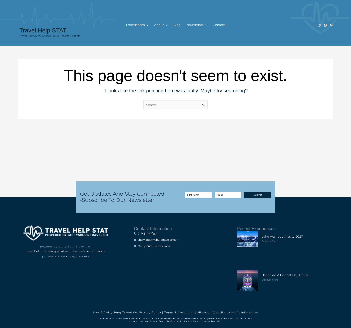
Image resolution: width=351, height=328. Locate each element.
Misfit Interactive (244, 312)
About (161, 25)
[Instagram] (319, 25)
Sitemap (203, 312)
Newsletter (196, 25)
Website (219, 312)
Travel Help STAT (43, 30)
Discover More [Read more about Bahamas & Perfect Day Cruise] (270, 279)
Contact (218, 25)
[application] (147, 25)
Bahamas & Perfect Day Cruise (286, 275)
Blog (177, 25)
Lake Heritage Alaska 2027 (282, 236)
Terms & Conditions (179, 312)
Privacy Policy (150, 312)
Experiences (138, 25)
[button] (331, 25)
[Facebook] (325, 25)
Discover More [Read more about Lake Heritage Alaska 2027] (270, 240)
